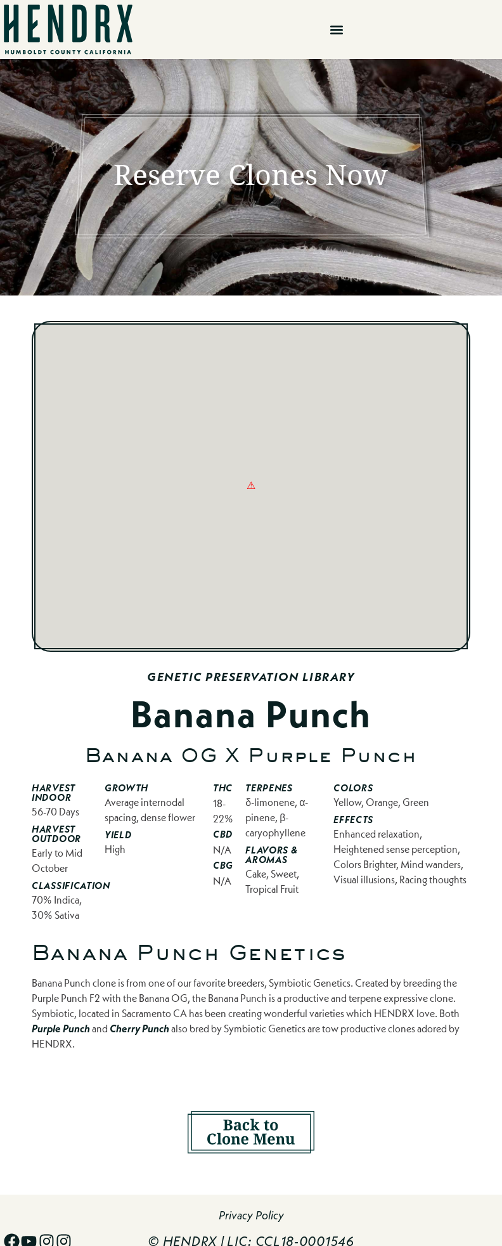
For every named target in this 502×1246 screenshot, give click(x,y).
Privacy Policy (251, 1215)
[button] (336, 29)
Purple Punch (61, 1028)
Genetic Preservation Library (251, 677)
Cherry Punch (139, 1028)
